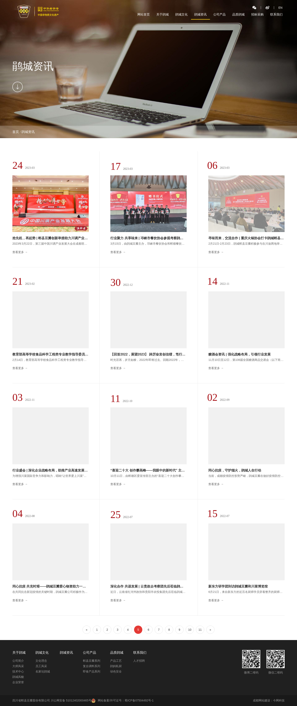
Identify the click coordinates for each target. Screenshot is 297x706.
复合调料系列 (91, 666)
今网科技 (279, 700)
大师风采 (18, 666)
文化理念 (41, 660)
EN (280, 7)
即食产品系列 (91, 671)
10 (189, 629)
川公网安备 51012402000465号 (73, 701)
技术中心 (18, 671)
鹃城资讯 (200, 14)
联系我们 (276, 14)
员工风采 (41, 666)
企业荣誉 (18, 682)
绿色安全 (116, 671)
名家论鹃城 (42, 671)
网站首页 (143, 14)
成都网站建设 (261, 700)
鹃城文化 (181, 14)
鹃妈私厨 (116, 666)
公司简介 (18, 660)
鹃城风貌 (18, 676)
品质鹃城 (238, 14)
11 (200, 629)
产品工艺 (116, 660)
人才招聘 (139, 660)
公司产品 (219, 14)
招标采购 (257, 14)
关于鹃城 (162, 14)
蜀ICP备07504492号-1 (139, 700)
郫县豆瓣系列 (91, 660)
